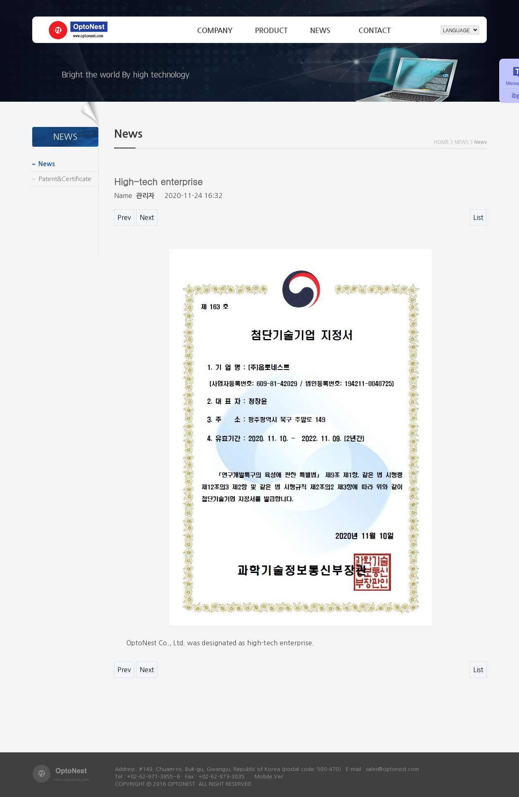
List (478, 217)
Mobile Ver (269, 776)
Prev (124, 217)
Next (147, 217)
